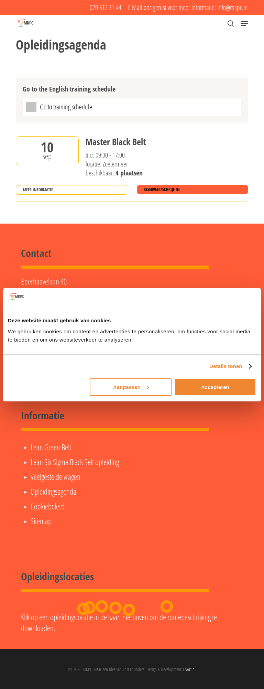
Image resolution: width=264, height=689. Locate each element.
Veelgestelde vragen (55, 476)
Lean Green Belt (51, 447)
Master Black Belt (116, 142)
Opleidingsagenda (53, 491)
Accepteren (215, 387)
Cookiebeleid (47, 506)
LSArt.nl (189, 669)
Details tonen (225, 366)
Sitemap (41, 521)
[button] (244, 23)
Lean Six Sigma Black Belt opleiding (75, 461)
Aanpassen (131, 387)
